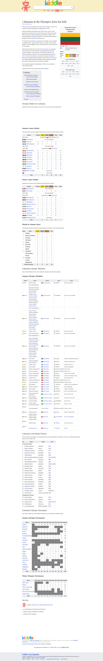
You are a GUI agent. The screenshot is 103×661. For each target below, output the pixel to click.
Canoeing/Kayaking (27, 535)
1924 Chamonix (30, 188)
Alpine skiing (25, 582)
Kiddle (23, 659)
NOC (61, 48)
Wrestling (24, 569)
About (32, 659)
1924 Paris (28, 141)
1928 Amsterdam (30, 144)
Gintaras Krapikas (33, 297)
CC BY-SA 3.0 (36, 656)
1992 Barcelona (30, 150)
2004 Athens (29, 157)
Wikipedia (24, 657)
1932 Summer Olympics (43, 49)
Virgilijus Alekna (32, 331)
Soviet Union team (52, 57)
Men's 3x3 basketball (69, 416)
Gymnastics (25, 544)
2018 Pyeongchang (30, 213)
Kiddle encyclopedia (34, 640)
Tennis (23, 562)
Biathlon (24, 584)
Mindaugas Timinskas (33, 340)
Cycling (24, 538)
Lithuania (24, 26)
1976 (49, 457)
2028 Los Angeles (30, 170)
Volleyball (24, 564)
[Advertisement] (51, 15)
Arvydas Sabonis (32, 304)
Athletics (57, 422)
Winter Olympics (44, 68)
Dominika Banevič (33, 428)
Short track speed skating (28, 591)
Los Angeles (53, 49)
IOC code (62, 46)
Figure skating (25, 589)
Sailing (24, 553)
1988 (49, 472)
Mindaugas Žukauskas (34, 324)
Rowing (57, 412)
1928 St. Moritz (28, 190)
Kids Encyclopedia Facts (27, 24)
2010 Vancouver (30, 208)
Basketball (24, 529)
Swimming (24, 558)
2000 (49, 499)
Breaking (58, 428)
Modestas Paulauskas (30, 452)
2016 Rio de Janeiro (31, 164)
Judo (23, 546)
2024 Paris (28, 168)
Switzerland (34, 36)
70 (60, 168)
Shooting (24, 555)
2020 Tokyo (29, 166)
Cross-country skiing (27, 587)
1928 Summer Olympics (30, 41)
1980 (54, 457)
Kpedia (57, 10)
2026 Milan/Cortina (30, 217)
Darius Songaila (32, 346)
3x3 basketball (59, 416)
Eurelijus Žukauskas (33, 322)
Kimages (52, 10)
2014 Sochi (29, 210)
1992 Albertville (30, 197)
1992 (49, 497)
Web (45, 10)
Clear (69, 8)
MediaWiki (43, 657)
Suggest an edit (65, 647)
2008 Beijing (29, 159)
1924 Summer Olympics (44, 26)
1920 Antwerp (29, 139)
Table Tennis (25, 560)
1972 (49, 450)
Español (61, 10)
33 (60, 161)
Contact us (42, 659)
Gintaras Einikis (32, 292)
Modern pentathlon (26, 549)
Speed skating (25, 593)
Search (71, 7)
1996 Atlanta (29, 152)
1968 (49, 446)
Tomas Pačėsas (32, 329)
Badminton (25, 526)
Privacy (37, 659)
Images (48, 10)
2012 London (29, 161)
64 (60, 164)
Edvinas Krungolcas (33, 371)
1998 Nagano (29, 202)
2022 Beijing (29, 215)
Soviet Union (34, 56)
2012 (49, 504)
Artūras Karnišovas (33, 296)
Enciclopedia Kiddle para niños (52, 659)
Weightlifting (25, 566)
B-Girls (66, 428)
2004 (54, 501)
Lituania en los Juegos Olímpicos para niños (42, 604)
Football (24, 542)
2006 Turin (28, 206)
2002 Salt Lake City (30, 204)
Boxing (24, 531)
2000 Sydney (29, 155)
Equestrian (25, 540)
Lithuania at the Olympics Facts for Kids (31, 644)
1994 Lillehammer (30, 199)
